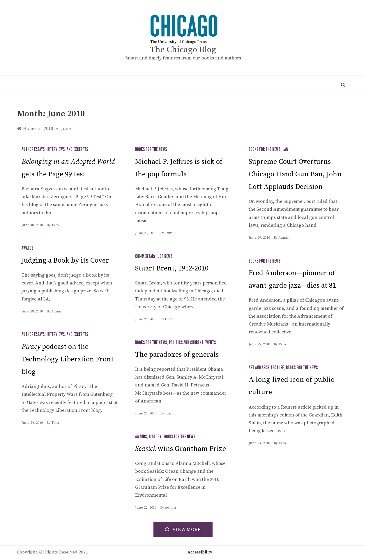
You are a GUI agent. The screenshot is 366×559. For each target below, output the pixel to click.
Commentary (145, 256)
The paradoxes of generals (177, 354)
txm (55, 225)
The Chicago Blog (183, 49)
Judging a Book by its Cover (65, 260)
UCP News (165, 256)
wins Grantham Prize (180, 448)
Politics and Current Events (192, 342)
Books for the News (151, 149)
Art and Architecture (266, 367)
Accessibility (200, 552)
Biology (155, 437)
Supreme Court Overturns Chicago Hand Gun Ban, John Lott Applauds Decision (295, 174)
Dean (169, 319)
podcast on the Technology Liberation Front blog (68, 359)
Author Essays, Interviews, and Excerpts (55, 149)
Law (285, 149)
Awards (27, 248)
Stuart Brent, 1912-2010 (171, 268)
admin (283, 237)
